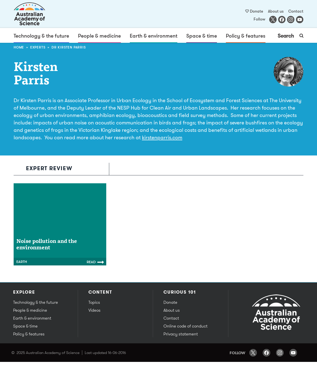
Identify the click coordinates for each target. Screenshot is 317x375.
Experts (38, 47)
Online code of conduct (185, 326)
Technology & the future (41, 35)
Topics (94, 302)
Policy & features (245, 35)
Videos (94, 310)
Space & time (201, 35)
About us (276, 11)
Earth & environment (153, 35)
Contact (295, 11)
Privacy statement (180, 334)
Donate (256, 11)
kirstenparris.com (162, 137)
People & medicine (99, 35)
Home (19, 47)
